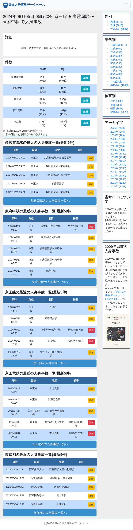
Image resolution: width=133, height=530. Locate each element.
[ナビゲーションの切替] (126, 5)
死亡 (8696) (116, 101)
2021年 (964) (117, 146)
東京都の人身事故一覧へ (50, 512)
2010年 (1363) (118, 186)
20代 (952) (116, 52)
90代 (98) (115, 77)
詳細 (85, 78)
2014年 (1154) (118, 172)
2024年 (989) (117, 135)
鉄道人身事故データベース (23, 5)
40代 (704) (116, 59)
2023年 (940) (117, 139)
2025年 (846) (117, 131)
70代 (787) (116, 70)
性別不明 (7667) (119, 29)
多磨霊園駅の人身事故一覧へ (50, 200)
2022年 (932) (117, 142)
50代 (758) (116, 63)
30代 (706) (116, 56)
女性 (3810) (116, 25)
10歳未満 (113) (118, 44)
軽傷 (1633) (116, 108)
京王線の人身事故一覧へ (50, 363)
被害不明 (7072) (119, 112)
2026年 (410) (117, 127)
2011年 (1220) (118, 182)
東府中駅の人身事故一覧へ (50, 282)
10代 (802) (116, 48)
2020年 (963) (117, 150)
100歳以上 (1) (118, 81)
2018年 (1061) (118, 157)
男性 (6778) (116, 21)
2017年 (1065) (118, 160)
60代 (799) (116, 66)
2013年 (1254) (118, 175)
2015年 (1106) (118, 168)
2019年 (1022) (118, 153)
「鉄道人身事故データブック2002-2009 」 (115, 295)
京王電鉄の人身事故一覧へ (50, 444)
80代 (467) (116, 74)
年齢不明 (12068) (119, 85)
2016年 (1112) (118, 164)
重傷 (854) (116, 104)
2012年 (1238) (118, 179)
